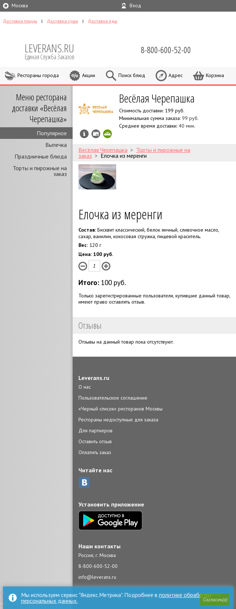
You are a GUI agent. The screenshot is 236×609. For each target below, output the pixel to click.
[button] (214, 599)
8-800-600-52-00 (98, 566)
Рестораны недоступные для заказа (118, 419)
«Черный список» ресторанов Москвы (120, 408)
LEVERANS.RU (54, 51)
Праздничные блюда (41, 156)
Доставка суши (62, 21)
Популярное (52, 133)
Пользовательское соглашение (112, 397)
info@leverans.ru (97, 577)
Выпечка (56, 144)
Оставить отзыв (95, 441)
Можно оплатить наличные (95, 133)
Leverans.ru (93, 377)
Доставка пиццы (20, 21)
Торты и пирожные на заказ (40, 170)
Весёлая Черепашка (157, 98)
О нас (84, 387)
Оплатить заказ (94, 452)
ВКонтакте (84, 482)
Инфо (84, 133)
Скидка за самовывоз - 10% (107, 133)
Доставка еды (102, 21)
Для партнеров (95, 430)
